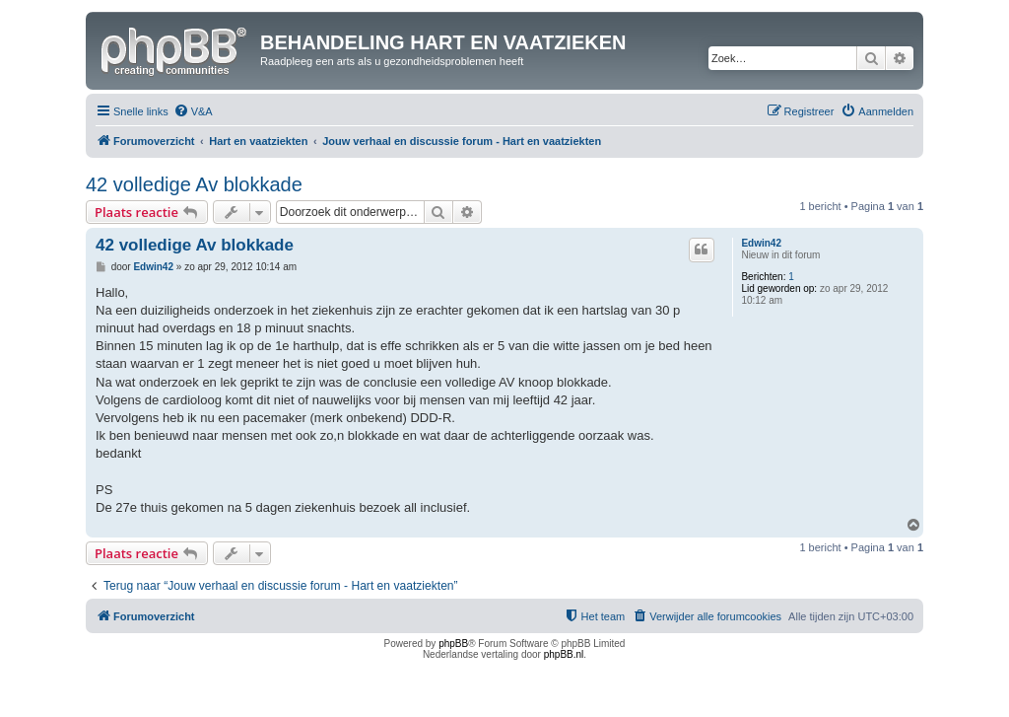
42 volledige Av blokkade (194, 184)
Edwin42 (761, 243)
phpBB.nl (564, 654)
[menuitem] (193, 111)
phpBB (453, 643)
